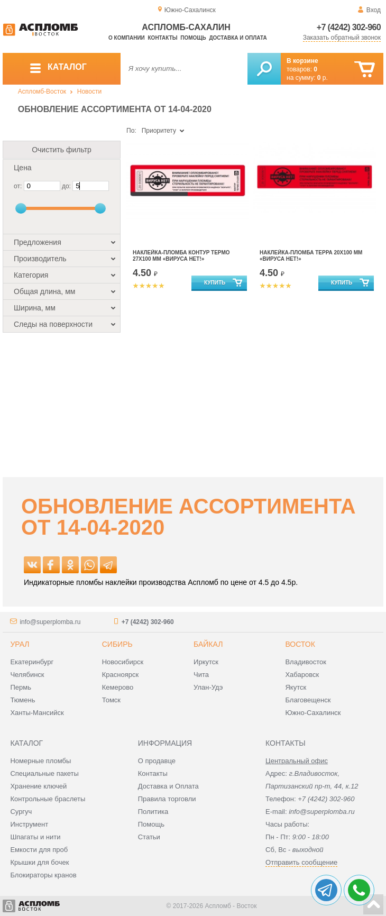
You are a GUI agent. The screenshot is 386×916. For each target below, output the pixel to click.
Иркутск (206, 662)
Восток (300, 644)
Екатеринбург (31, 662)
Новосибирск (123, 662)
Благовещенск (307, 700)
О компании (126, 38)
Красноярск (120, 675)
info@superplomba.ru (50, 622)
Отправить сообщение (301, 862)
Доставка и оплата (237, 38)
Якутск (295, 687)
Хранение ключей (38, 786)
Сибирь (117, 644)
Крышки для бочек (39, 862)
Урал (19, 644)
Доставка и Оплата (168, 786)
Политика (153, 812)
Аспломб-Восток (42, 91)
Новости (89, 91)
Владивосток (305, 662)
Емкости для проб (39, 850)
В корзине (302, 61)
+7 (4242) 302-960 (349, 27)
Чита (201, 675)
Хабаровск (302, 675)
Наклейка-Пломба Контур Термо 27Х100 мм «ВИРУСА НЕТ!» (181, 256)
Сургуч (21, 812)
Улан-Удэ (208, 687)
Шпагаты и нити (35, 837)
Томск (111, 700)
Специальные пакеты (44, 773)
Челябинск (27, 675)
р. (322, 77)
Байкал (208, 644)
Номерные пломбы (40, 761)
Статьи (149, 837)
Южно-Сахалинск (313, 713)
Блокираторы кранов (43, 875)
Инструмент (29, 824)
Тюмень (22, 700)
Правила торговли (167, 799)
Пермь (20, 687)
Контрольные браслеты (47, 799)
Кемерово (117, 687)
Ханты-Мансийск (36, 713)
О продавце (157, 761)
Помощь (193, 38)
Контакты (163, 38)
